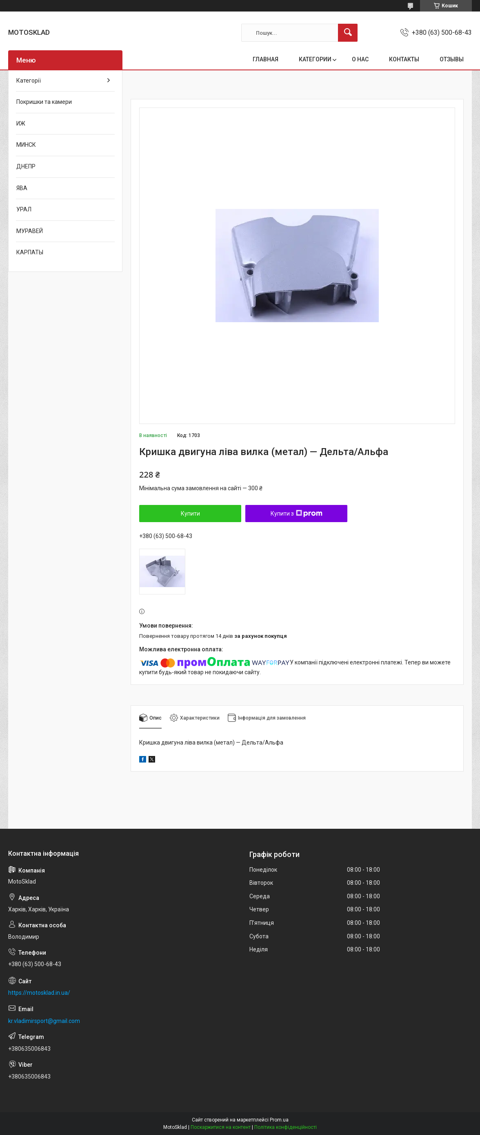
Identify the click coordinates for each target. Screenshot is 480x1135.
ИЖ (20, 123)
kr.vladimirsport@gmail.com (44, 1021)
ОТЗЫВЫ (452, 59)
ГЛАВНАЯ (265, 59)
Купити (190, 513)
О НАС (360, 59)
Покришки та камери (44, 102)
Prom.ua (279, 1120)
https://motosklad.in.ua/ (39, 992)
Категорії (28, 80)
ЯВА (21, 188)
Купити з (296, 513)
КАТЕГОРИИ (315, 59)
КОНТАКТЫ (404, 59)
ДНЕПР (26, 166)
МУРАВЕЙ (29, 231)
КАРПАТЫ (29, 252)
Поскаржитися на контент (221, 1127)
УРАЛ (23, 209)
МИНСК (26, 144)
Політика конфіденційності (285, 1127)
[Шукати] (348, 33)
